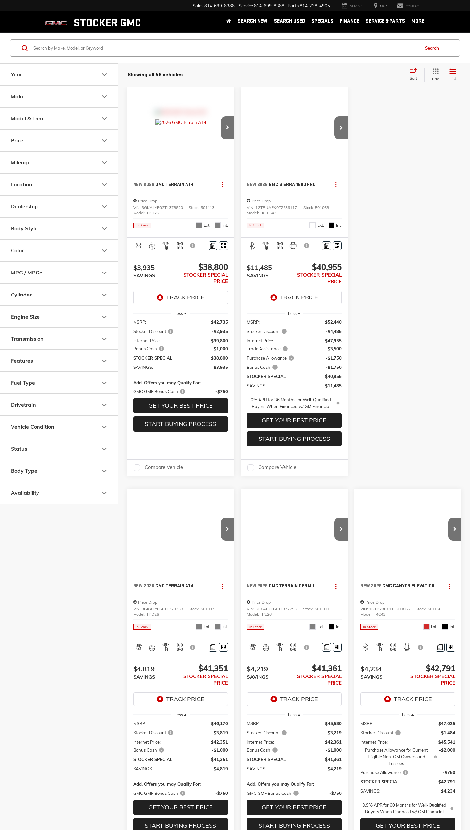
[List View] (452, 75)
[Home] (229, 21)
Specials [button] (322, 21)
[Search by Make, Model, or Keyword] (226, 48)
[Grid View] (434, 75)
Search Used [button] (289, 21)
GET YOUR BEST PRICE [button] (180, 405)
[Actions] (222, 185)
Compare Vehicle (164, 467)
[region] (180, 357)
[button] (227, 127)
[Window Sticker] (223, 245)
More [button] (417, 21)
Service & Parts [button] (385, 21)
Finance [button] (349, 21)
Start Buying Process (180, 424)
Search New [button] (252, 21)
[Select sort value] (415, 74)
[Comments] (213, 245)
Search (432, 48)
